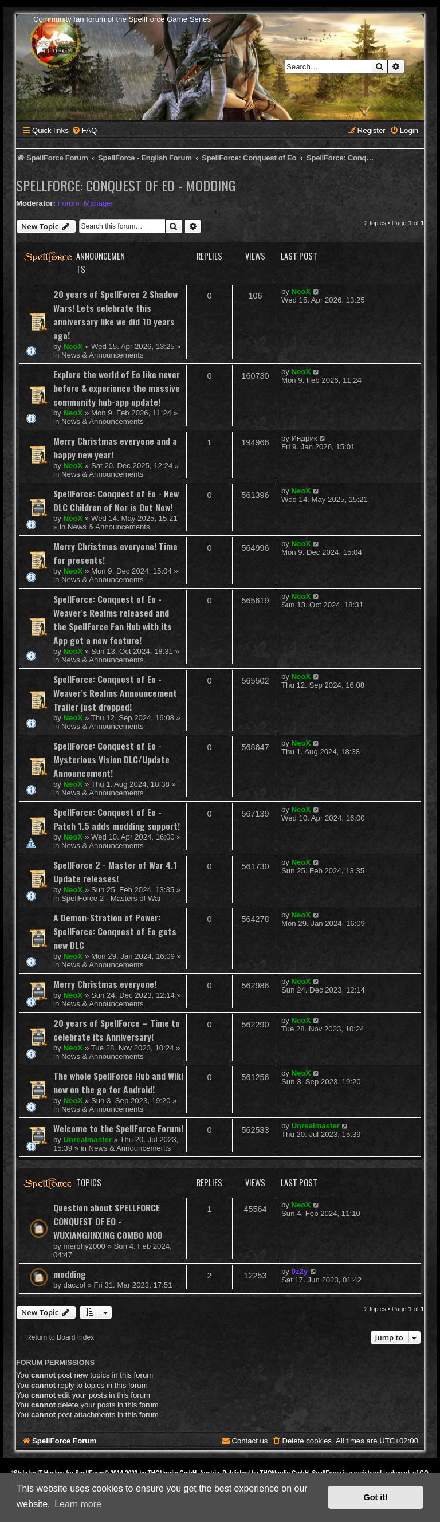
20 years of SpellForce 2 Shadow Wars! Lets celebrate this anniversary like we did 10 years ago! (115, 314)
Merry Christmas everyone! (104, 984)
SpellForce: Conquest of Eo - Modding (125, 185)
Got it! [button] (376, 1497)
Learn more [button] (77, 1504)
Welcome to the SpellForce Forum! (118, 1128)
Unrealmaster (88, 1139)
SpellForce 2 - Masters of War (111, 898)
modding (69, 1274)
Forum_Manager (85, 203)
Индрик (304, 438)
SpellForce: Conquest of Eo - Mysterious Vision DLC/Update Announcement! (111, 759)
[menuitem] (84, 130)
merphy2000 (84, 1246)
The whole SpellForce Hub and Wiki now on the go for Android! (118, 1082)
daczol (74, 1285)
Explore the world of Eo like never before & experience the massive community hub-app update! (116, 388)
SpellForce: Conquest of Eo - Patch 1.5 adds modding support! (116, 819)
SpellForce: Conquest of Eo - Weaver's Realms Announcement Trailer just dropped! (115, 692)
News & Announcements (102, 355)
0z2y (300, 1271)
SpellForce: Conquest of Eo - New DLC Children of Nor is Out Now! (116, 500)
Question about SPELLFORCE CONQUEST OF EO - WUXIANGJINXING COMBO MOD (108, 1221)
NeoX (73, 346)
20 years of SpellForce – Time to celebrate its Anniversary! (116, 1030)
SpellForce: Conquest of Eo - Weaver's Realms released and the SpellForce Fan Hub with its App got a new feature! (112, 619)
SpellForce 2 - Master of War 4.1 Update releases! (115, 871)
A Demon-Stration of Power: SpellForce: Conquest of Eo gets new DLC (114, 931)
